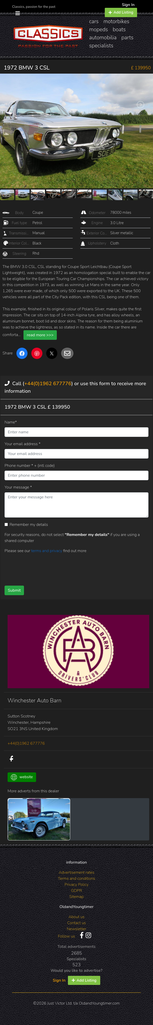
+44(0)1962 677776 (47, 383)
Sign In (128, 5)
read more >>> (40, 335)
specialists (101, 45)
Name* (11, 422)
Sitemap (76, 896)
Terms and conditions (76, 878)
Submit (14, 590)
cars (94, 21)
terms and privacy (47, 551)
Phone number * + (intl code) (30, 465)
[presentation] (43, 568)
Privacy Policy (76, 884)
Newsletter (76, 929)
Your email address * (22, 444)
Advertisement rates (76, 872)
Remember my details (29, 524)
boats (119, 29)
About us (76, 917)
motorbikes (116, 21)
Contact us (76, 923)
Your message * (18, 487)
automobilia (103, 37)
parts (127, 37)
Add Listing (121, 12)
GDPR (76, 890)
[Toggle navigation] (17, 13)
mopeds (98, 29)
